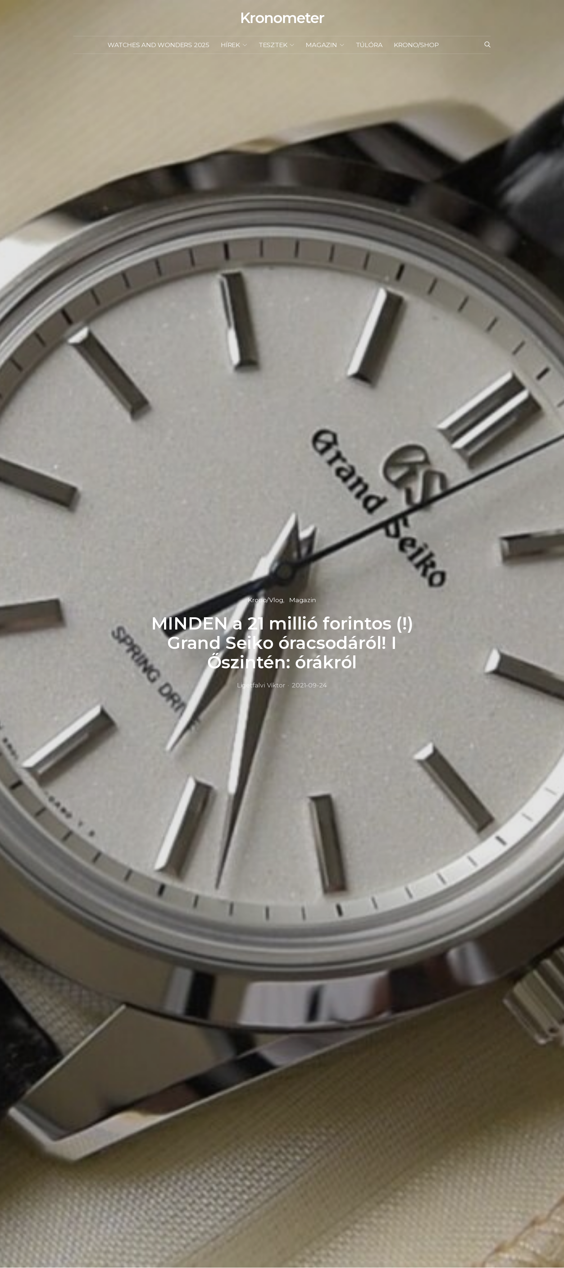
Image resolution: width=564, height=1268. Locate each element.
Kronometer (282, 18)
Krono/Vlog (265, 600)
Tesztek (273, 45)
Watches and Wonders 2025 (158, 45)
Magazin (321, 45)
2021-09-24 (309, 685)
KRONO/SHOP (416, 45)
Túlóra (369, 45)
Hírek (230, 45)
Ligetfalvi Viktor (261, 685)
